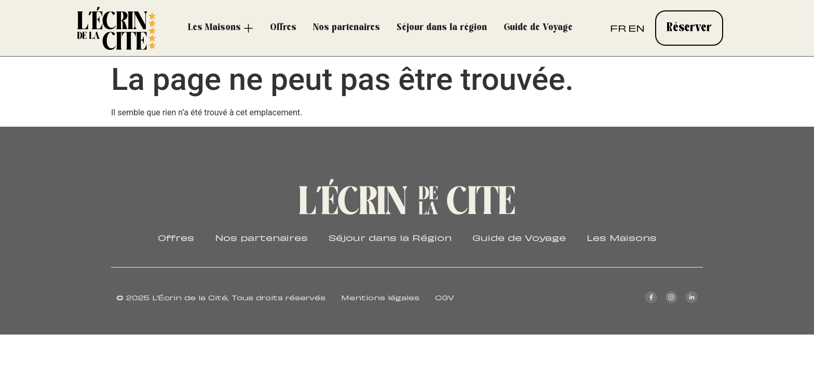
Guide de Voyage (519, 237)
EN (636, 27)
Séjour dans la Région (390, 237)
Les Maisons (622, 237)
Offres (176, 237)
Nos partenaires (261, 237)
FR (618, 27)
